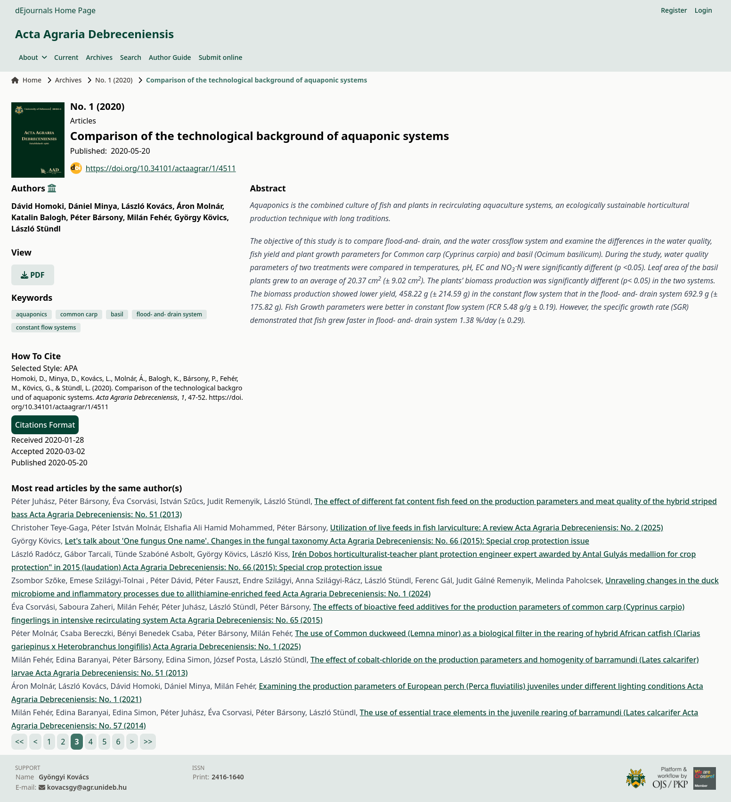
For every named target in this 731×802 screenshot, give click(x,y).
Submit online (221, 57)
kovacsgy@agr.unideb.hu (87, 787)
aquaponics (31, 314)
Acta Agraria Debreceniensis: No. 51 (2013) (106, 514)
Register (674, 10)
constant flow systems (46, 327)
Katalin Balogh (39, 217)
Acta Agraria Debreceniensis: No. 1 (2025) (227, 646)
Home (26, 79)
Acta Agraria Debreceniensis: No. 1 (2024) (356, 593)
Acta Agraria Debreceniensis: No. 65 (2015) (246, 620)
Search (130, 57)
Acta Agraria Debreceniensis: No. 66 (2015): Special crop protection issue (459, 541)
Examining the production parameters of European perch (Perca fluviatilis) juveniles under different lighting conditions (473, 686)
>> (148, 741)
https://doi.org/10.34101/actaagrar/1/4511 (153, 168)
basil (117, 314)
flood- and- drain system (169, 314)
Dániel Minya (94, 206)
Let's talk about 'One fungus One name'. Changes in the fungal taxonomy (197, 541)
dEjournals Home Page (55, 10)
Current (66, 57)
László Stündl (36, 228)
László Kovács (147, 206)
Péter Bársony (97, 217)
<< (19, 741)
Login (703, 10)
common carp (78, 314)
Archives (99, 57)
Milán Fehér (149, 217)
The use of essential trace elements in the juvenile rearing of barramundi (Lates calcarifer (521, 712)
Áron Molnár (200, 206)
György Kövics (201, 217)
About (33, 57)
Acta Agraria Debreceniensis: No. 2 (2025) (589, 527)
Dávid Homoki (38, 206)
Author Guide (170, 57)
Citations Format (45, 425)
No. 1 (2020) (113, 79)
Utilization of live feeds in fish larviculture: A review (422, 527)
